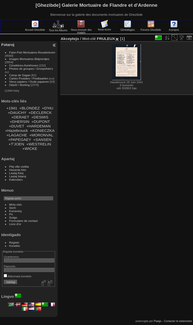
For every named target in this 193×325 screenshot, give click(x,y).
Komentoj (15, 211)
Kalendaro (16, 179)
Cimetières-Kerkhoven (23, 65)
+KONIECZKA (42, 130)
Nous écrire (104, 28)
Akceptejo (70, 38)
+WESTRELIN (38, 144)
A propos (174, 28)
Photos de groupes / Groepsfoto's (31, 68)
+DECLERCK (40, 112)
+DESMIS (39, 117)
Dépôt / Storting (19, 84)
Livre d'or (15, 224)
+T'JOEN (16, 144)
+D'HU (47, 108)
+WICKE (29, 148)
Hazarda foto (17, 169)
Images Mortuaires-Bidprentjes (29, 58)
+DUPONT (40, 121)
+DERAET (20, 117)
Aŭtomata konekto (17, 276)
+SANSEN (42, 139)
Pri (11, 214)
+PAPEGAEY (19, 139)
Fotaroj (7, 44)
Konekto (14, 245)
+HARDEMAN (38, 126)
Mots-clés (15, 204)
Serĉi (12, 207)
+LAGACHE (17, 135)
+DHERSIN (19, 121)
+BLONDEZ (29, 108)
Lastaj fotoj (16, 173)
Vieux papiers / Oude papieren (29, 81)
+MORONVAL (41, 135)
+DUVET (16, 126)
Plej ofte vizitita (19, 166)
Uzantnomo (11, 256)
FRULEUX (106, 38)
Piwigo (157, 321)
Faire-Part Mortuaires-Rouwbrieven (32, 52)
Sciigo (13, 217)
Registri (14, 242)
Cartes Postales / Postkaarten (28, 78)
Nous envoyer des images (81, 30)
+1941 (11, 108)
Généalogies (127, 28)
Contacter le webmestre (178, 321)
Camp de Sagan (20, 75)
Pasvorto (9, 266)
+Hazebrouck (16, 130)
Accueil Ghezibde (35, 28)
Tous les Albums (58, 29)
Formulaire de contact (23, 220)
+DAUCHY (17, 112)
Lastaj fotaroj (17, 176)
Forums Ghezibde (151, 28)
